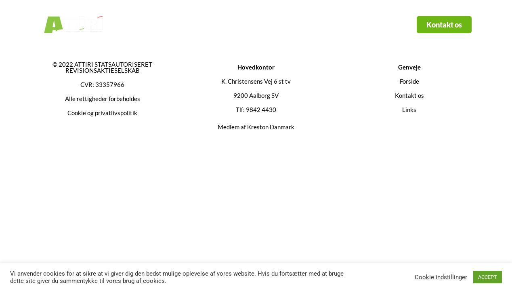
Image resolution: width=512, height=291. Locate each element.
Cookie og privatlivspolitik (102, 112)
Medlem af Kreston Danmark (256, 127)
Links (274, 24)
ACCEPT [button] (487, 277)
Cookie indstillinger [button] (441, 277)
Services (232, 24)
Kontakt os (317, 24)
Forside (185, 24)
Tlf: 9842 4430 (256, 109)
